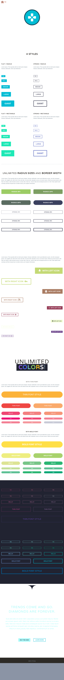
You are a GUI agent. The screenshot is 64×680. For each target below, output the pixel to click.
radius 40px (48, 207)
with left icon (47, 276)
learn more (39, 657)
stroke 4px (48, 226)
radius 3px (16, 195)
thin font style (32, 403)
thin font (16, 416)
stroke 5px (16, 235)
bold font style (32, 455)
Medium (5, 87)
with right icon (17, 288)
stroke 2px (48, 217)
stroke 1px (16, 217)
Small (4, 80)
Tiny (3, 76)
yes (11, 429)
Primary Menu (61, 2)
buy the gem (24, 657)
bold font (16, 468)
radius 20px (16, 207)
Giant (8, 104)
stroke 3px (16, 226)
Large (6, 95)
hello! (10, 424)
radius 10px (48, 195)
